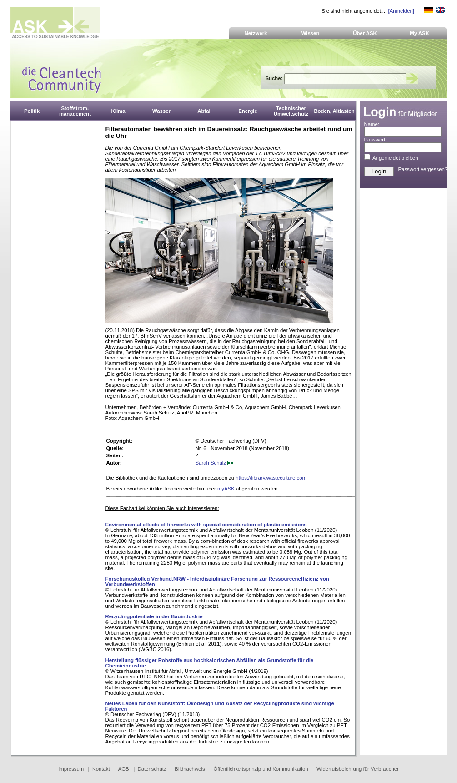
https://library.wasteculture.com (271, 477)
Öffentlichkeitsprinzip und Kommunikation (260, 769)
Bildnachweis (190, 769)
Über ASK (365, 33)
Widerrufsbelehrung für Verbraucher (357, 769)
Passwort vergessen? (423, 169)
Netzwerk (256, 33)
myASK (226, 488)
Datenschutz (151, 769)
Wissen (310, 33)
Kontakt (101, 769)
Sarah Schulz (215, 462)
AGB (123, 769)
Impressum (71, 769)
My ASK (419, 33)
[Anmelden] (401, 11)
